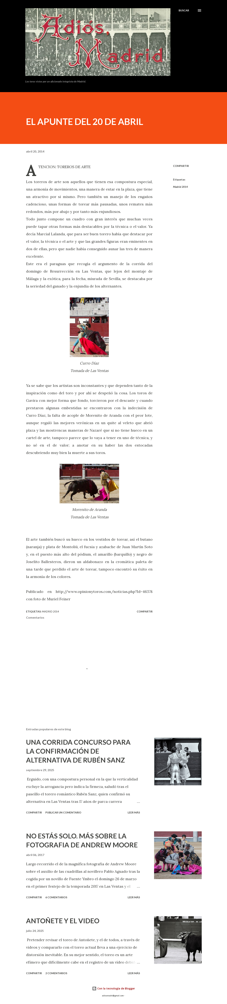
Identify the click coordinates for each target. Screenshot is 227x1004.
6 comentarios (56, 897)
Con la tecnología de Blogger (113, 988)
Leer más (134, 812)
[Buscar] (184, 10)
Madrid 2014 (180, 186)
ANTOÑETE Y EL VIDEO (62, 921)
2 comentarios (56, 973)
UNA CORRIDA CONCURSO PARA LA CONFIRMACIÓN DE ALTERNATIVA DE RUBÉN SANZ (78, 751)
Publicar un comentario (63, 812)
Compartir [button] (181, 165)
